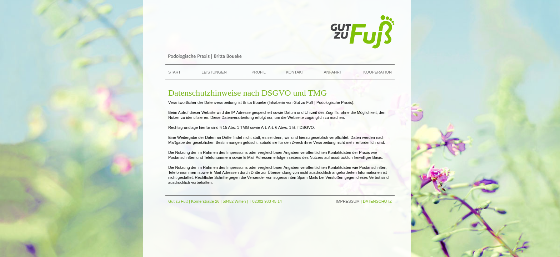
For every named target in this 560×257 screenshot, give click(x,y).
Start (174, 72)
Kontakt (295, 72)
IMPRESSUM (348, 201)
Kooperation (377, 72)
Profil (258, 72)
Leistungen (213, 72)
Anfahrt (333, 72)
